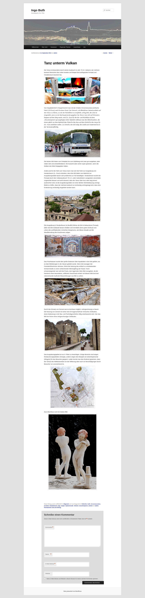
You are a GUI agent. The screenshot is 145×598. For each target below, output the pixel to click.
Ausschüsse (76, 47)
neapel (63, 505)
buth (89, 504)
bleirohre (84, 504)
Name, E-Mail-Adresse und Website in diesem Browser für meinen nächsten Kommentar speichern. (72, 578)
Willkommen (35, 47)
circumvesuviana (95, 504)
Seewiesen (54, 47)
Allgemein (66, 504)
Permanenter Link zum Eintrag (52, 507)
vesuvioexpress (83, 505)
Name (48, 554)
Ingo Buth (38, 10)
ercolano (46, 505)
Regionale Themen (65, 47)
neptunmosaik (69, 505)
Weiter (111, 53)
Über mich (44, 47)
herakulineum (53, 505)
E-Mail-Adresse (50, 563)
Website (47, 573)
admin (55, 53)
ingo (59, 505)
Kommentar (49, 527)
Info (84, 47)
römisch (76, 505)
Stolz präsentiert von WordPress (72, 591)
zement (90, 505)
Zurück (104, 53)
